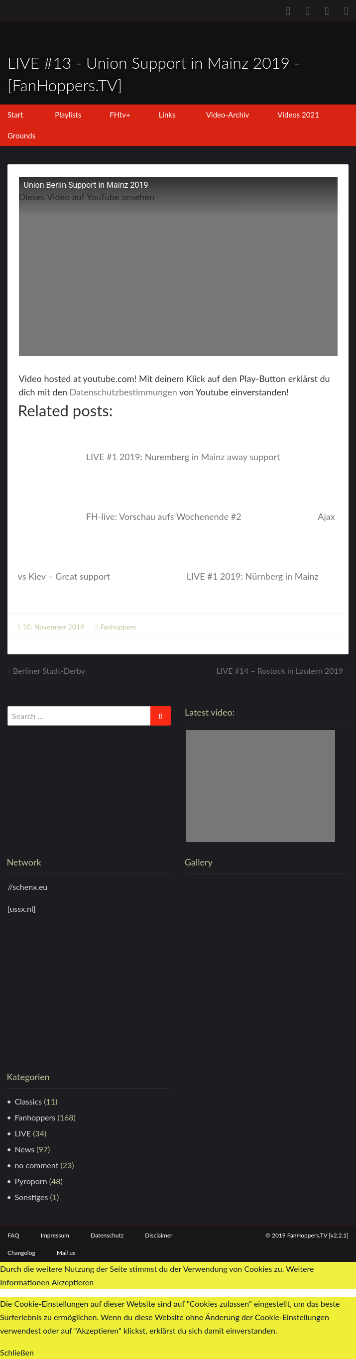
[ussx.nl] (21, 908)
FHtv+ (120, 114)
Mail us (66, 1252)
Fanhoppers (118, 626)
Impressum (55, 1235)
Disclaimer (158, 1235)
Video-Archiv (227, 114)
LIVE (22, 1133)
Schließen (17, 1352)
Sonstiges (31, 1197)
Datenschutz (107, 1235)
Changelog (21, 1252)
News (24, 1149)
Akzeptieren (73, 1282)
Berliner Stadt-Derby (49, 670)
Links (167, 114)
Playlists (68, 114)
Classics (28, 1101)
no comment (36, 1165)
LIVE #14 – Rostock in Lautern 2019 (280, 670)
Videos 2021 (298, 114)
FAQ (13, 1235)
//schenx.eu (27, 886)
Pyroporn (30, 1181)
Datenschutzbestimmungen (123, 391)
